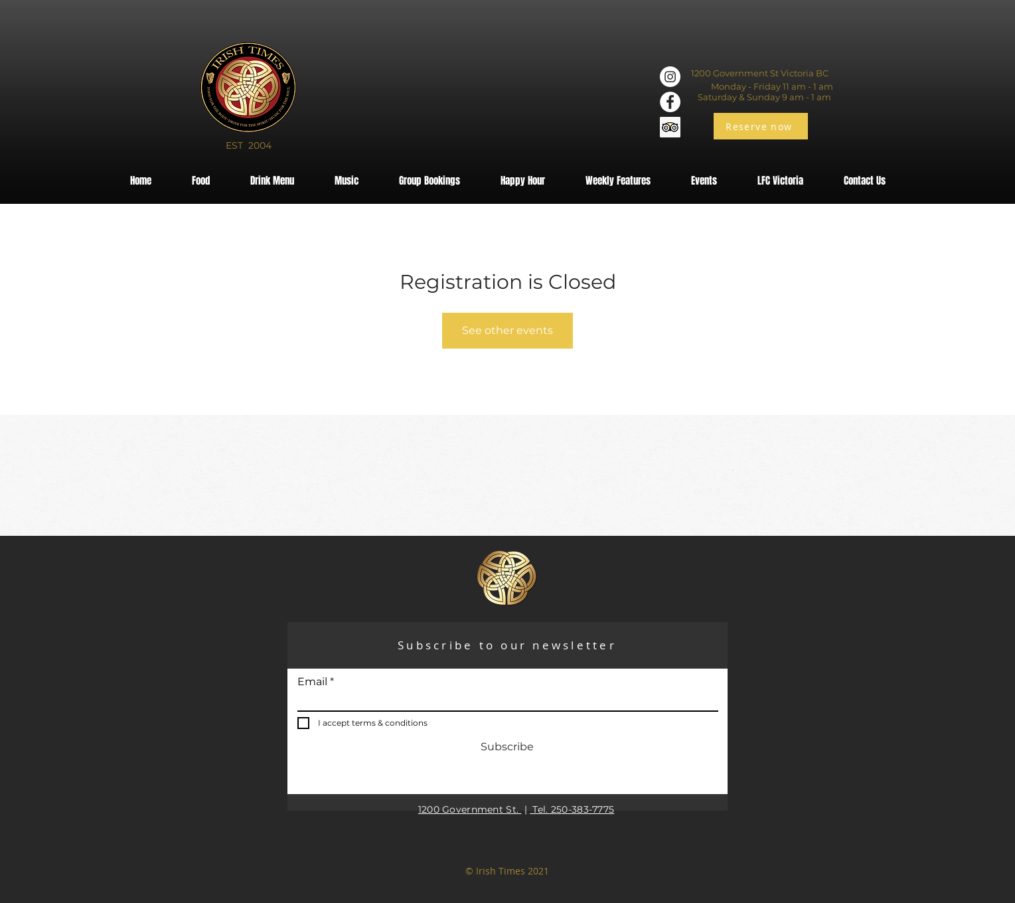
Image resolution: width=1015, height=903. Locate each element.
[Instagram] (670, 76)
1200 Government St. (470, 809)
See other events (507, 330)
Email (312, 682)
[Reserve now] (761, 126)
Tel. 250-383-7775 (572, 809)
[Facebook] (670, 102)
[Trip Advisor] (670, 127)
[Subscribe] (507, 747)
